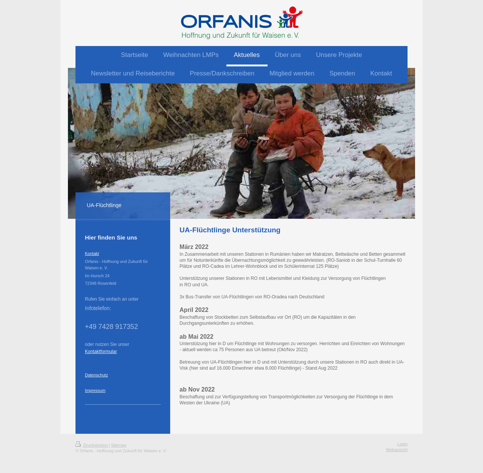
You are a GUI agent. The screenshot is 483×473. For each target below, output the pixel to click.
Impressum (95, 390)
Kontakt (92, 253)
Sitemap (118, 445)
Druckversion (92, 445)
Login (402, 444)
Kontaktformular (101, 351)
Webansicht (397, 449)
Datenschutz (96, 375)
